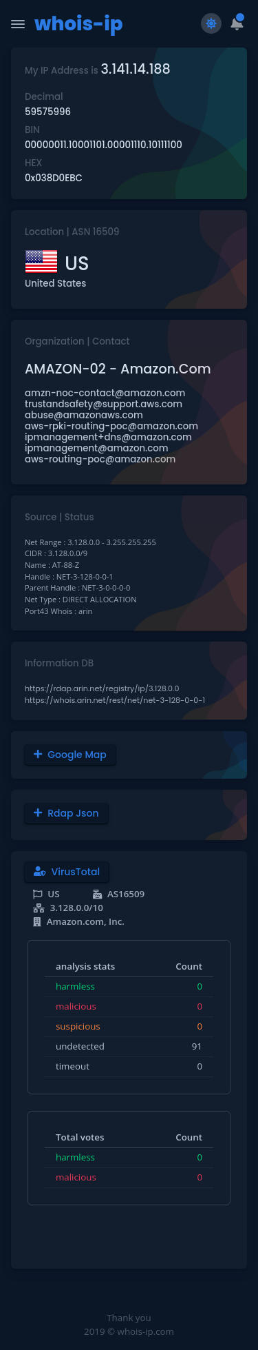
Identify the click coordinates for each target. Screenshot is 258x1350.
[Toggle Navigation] (18, 24)
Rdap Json (66, 813)
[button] (237, 23)
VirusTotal (67, 872)
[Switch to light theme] (211, 23)
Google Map (70, 754)
